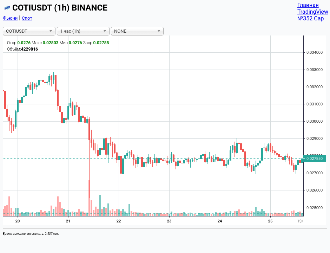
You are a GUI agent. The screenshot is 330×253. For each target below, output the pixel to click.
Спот (27, 18)
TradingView (312, 11)
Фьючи (10, 18)
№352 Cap (310, 18)
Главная (308, 5)
